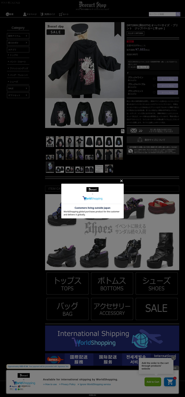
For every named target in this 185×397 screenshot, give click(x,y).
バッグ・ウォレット (19, 75)
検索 (178, 14)
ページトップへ (176, 378)
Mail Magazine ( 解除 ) (49, 389)
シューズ (14, 81)
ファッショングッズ (19, 68)
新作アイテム (14, 36)
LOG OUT (112, 389)
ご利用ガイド (47, 14)
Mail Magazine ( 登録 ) (26, 389)
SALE (10, 88)
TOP (10, 389)
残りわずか (13, 43)
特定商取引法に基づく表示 (75, 389)
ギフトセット (14, 95)
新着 (9, 14)
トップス (14, 55)
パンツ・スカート (18, 61)
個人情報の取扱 (98, 389)
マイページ (30, 14)
